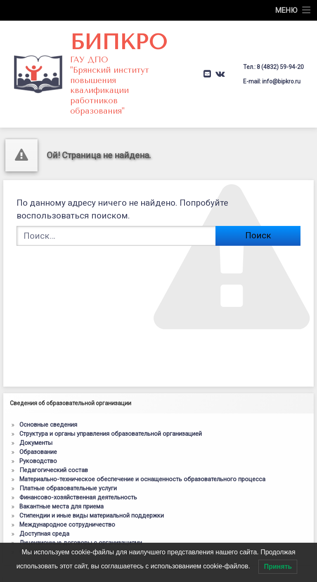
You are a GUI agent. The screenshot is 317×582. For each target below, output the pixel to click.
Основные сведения (48, 392)
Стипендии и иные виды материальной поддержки (91, 483)
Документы (35, 410)
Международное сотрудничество (67, 492)
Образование (38, 419)
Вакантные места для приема (61, 474)
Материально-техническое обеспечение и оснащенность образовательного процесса (142, 447)
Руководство (38, 428)
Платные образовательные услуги (68, 456)
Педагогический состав (53, 438)
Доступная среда (44, 501)
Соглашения (36, 519)
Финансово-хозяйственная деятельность (78, 465)
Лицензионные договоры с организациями (80, 510)
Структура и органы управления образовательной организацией (110, 401)
